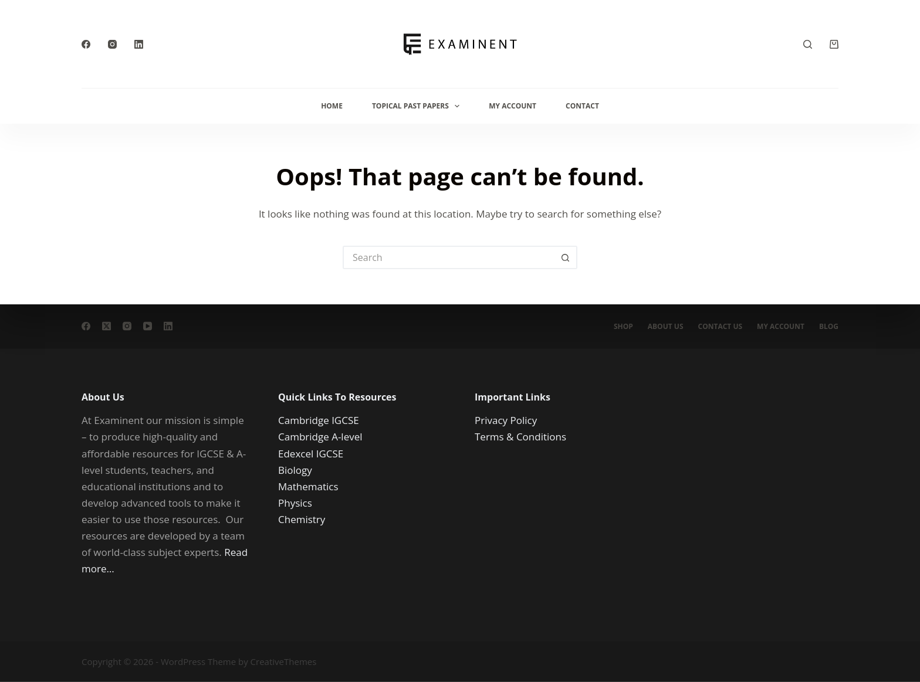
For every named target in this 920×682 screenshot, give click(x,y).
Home (332, 106)
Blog (828, 326)
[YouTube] (147, 326)
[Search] (807, 44)
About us (666, 326)
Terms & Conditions (520, 436)
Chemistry (301, 518)
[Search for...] (448, 257)
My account (780, 326)
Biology (295, 469)
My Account (512, 106)
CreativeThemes (284, 661)
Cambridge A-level (320, 436)
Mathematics (308, 486)
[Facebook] (86, 44)
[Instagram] (112, 44)
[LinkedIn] (138, 44)
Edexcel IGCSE (310, 453)
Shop (623, 326)
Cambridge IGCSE (318, 420)
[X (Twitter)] (106, 326)
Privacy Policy (506, 420)
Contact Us (720, 326)
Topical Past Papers (418, 106)
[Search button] (565, 257)
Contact (582, 106)
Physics (295, 502)
